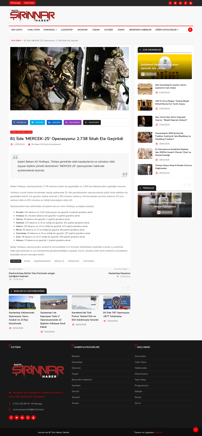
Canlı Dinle (29, 2)
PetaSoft (158, 431)
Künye (121, 29)
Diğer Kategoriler (167, 29)
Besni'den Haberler (140, 29)
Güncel (75, 390)
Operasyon (73, 261)
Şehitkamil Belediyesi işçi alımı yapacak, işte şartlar (159, 66)
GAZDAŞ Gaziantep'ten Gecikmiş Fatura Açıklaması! (164, 204)
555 (42, 144)
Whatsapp (16, 2)
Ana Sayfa (16, 29)
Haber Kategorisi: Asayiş (21, 132)
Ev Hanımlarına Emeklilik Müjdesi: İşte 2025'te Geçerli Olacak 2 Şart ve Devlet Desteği (173, 152)
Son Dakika (88, 261)
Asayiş (27, 261)
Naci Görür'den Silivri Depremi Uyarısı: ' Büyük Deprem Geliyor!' (171, 118)
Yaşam (95, 29)
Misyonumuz (141, 373)
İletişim (108, 29)
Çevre (138, 402)
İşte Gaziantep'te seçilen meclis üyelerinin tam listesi (170, 86)
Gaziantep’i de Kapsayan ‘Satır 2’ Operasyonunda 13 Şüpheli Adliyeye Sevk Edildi (52, 319)
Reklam (76, 355)
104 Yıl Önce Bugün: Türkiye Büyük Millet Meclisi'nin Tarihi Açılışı (172, 102)
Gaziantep (67, 29)
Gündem (76, 385)
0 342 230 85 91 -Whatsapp (27, 403)
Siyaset (76, 396)
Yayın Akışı (140, 379)
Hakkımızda (141, 367)
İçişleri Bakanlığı (42, 261)
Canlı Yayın (33, 29)
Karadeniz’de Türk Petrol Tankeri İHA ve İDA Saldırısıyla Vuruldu (85, 316)
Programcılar (141, 385)
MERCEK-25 (59, 261)
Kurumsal (50, 29)
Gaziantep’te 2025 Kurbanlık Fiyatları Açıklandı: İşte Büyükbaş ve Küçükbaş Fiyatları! (173, 136)
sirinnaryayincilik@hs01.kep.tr (28, 408)
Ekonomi (82, 29)
